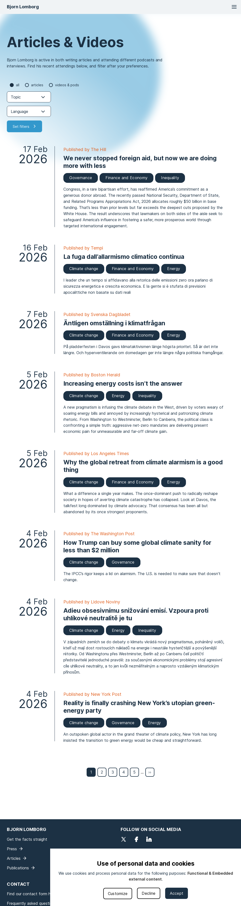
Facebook (136, 839)
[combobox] (29, 96)
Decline (148, 893)
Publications (18, 867)
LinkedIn (149, 839)
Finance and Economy (126, 177)
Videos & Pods (67, 85)
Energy (173, 268)
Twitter (123, 839)
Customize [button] (118, 893)
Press (12, 848)
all (17, 85)
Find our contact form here (31, 893)
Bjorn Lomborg (23, 6)
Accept (177, 893)
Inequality (170, 177)
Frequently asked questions (32, 903)
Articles (37, 85)
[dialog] (145, 877)
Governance (80, 177)
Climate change (83, 268)
